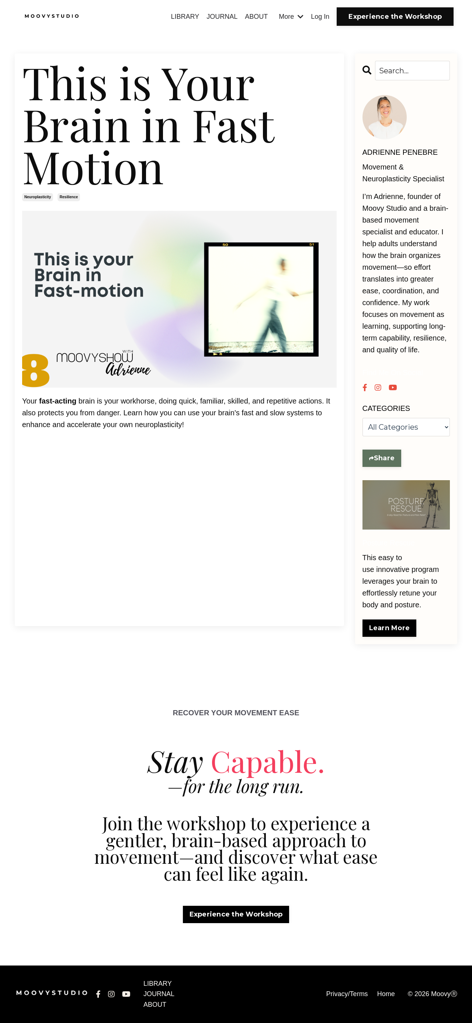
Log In (320, 16)
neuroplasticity (37, 197)
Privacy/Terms (347, 994)
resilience (69, 197)
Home (386, 994)
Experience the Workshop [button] (395, 17)
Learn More (389, 628)
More (291, 16)
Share (384, 458)
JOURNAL (221, 16)
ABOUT (256, 16)
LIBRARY (185, 16)
